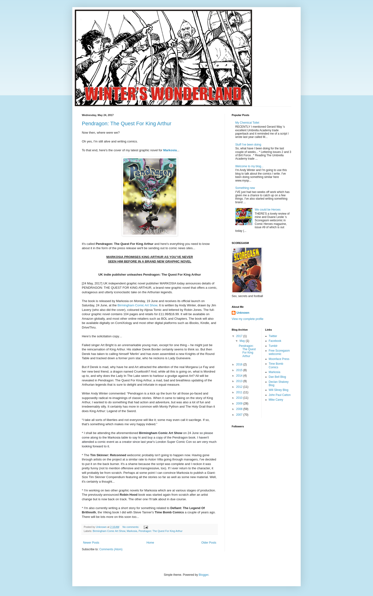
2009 (239, 403)
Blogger (203, 574)
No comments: (131, 526)
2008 (239, 409)
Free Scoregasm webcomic (279, 352)
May (243, 341)
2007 (239, 414)
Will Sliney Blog (279, 390)
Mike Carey (276, 399)
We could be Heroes (268, 209)
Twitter (273, 336)
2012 (239, 387)
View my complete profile (247, 319)
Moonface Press (279, 359)
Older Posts (208, 542)
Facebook (275, 341)
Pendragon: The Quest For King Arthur (126, 123)
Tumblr (273, 346)
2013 (239, 381)
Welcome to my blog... (249, 166)
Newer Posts (91, 542)
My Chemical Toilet (247, 122)
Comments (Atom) (110, 549)
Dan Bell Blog (277, 377)
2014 (239, 375)
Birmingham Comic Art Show (137, 305)
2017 (239, 336)
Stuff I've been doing (248, 144)
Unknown (242, 312)
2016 (239, 364)
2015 (239, 370)
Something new (245, 188)
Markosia (170, 150)
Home (150, 542)
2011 (239, 392)
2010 (239, 397)
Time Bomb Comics (276, 365)
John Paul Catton (280, 395)
